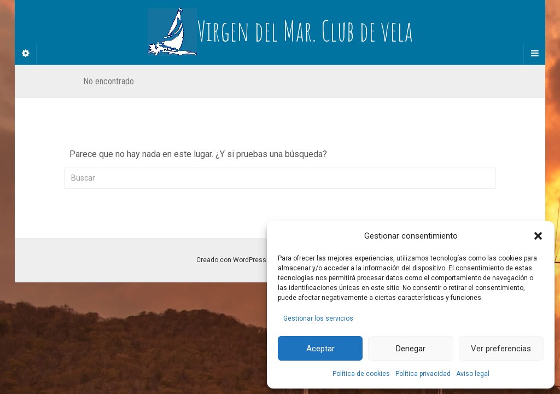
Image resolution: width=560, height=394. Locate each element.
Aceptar (320, 349)
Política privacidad (423, 374)
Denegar (410, 349)
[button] (538, 235)
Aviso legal (472, 374)
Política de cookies (361, 374)
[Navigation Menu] (534, 54)
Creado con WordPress (231, 260)
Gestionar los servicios (318, 318)
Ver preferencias (501, 349)
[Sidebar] (26, 54)
